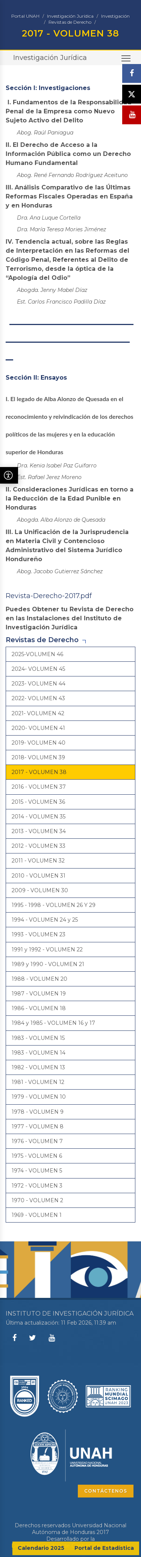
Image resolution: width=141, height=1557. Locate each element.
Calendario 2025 (41, 1548)
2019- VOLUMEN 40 (38, 742)
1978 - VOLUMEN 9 (38, 1111)
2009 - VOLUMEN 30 (40, 890)
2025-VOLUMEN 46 (37, 654)
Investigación (115, 16)
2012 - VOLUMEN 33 (38, 846)
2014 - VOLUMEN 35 (38, 816)
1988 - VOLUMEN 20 (39, 978)
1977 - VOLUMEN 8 (38, 1126)
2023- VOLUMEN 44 (38, 683)
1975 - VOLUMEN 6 (37, 1155)
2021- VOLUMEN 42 (38, 713)
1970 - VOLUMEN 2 (37, 1200)
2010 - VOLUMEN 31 (38, 875)
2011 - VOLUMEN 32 (38, 860)
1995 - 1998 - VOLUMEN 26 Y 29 (54, 905)
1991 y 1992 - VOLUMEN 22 (47, 949)
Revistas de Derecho (70, 22)
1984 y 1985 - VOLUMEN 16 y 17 (53, 1023)
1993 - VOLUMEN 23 (38, 934)
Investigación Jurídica (70, 16)
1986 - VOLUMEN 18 (39, 1008)
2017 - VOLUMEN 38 (39, 772)
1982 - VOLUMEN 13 (38, 1067)
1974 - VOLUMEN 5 (37, 1170)
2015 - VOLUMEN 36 (38, 801)
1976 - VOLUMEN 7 (37, 1141)
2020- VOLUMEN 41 (38, 728)
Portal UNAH (25, 16)
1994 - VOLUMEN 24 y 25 (45, 919)
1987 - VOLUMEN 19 (39, 993)
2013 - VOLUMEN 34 (39, 831)
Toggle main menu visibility (126, 60)
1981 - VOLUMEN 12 (38, 1082)
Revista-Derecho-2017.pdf (49, 596)
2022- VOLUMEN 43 (38, 698)
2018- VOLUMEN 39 (38, 757)
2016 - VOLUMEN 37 (39, 786)
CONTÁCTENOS (105, 1491)
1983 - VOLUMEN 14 (38, 1052)
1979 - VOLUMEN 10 (39, 1096)
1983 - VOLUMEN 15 (38, 1038)
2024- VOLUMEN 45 (38, 669)
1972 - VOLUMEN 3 (37, 1185)
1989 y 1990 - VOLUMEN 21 (48, 964)
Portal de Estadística (104, 1548)
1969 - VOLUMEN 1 (37, 1215)
